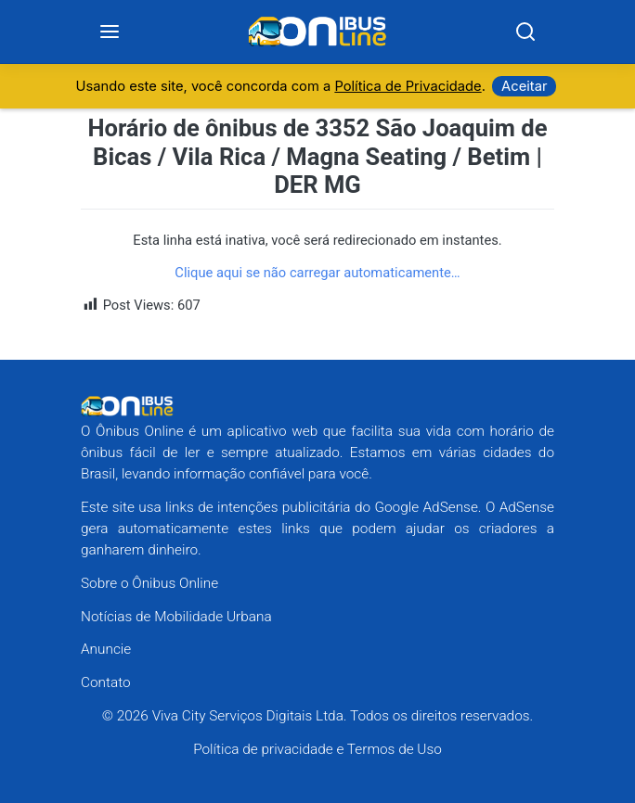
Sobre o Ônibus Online (149, 583)
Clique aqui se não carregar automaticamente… (317, 272)
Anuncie (106, 649)
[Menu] (110, 32)
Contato (106, 682)
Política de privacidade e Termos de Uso (317, 749)
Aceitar (524, 86)
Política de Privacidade (407, 86)
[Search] (525, 32)
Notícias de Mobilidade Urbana (176, 616)
